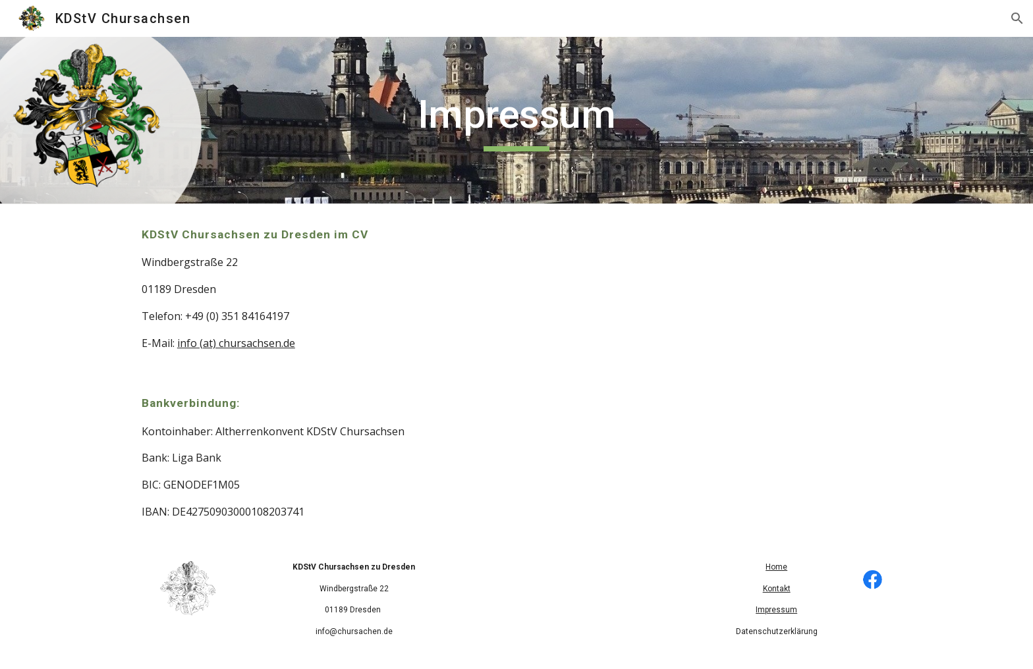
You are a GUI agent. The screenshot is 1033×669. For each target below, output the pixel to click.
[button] (1017, 18)
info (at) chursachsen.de (236, 343)
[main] (516, 120)
